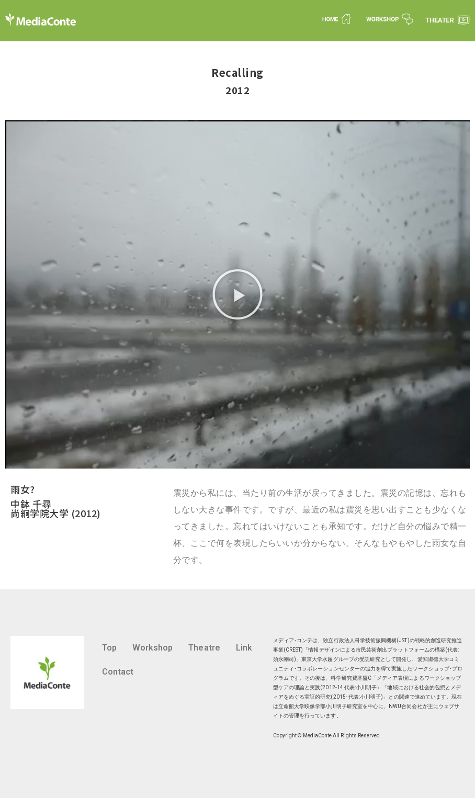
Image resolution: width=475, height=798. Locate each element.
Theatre (204, 648)
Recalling (237, 72)
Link (244, 648)
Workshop (152, 648)
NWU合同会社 (405, 706)
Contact (117, 672)
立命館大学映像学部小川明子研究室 (320, 706)
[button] (237, 294)
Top (109, 648)
